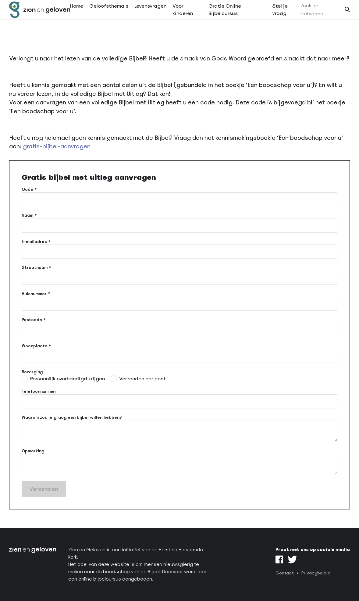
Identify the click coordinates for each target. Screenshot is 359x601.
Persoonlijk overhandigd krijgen (67, 378)
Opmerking (33, 451)
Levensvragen (150, 12)
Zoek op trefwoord (311, 16)
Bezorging (32, 372)
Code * (29, 189)
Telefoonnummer (39, 391)
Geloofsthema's (108, 12)
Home (76, 12)
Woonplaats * (36, 346)
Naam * (29, 215)
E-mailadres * (36, 241)
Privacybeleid (315, 573)
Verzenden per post (142, 378)
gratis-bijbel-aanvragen (57, 146)
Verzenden (43, 488)
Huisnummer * (36, 293)
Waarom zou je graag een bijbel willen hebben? (72, 417)
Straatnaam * (36, 267)
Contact (284, 573)
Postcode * (34, 319)
